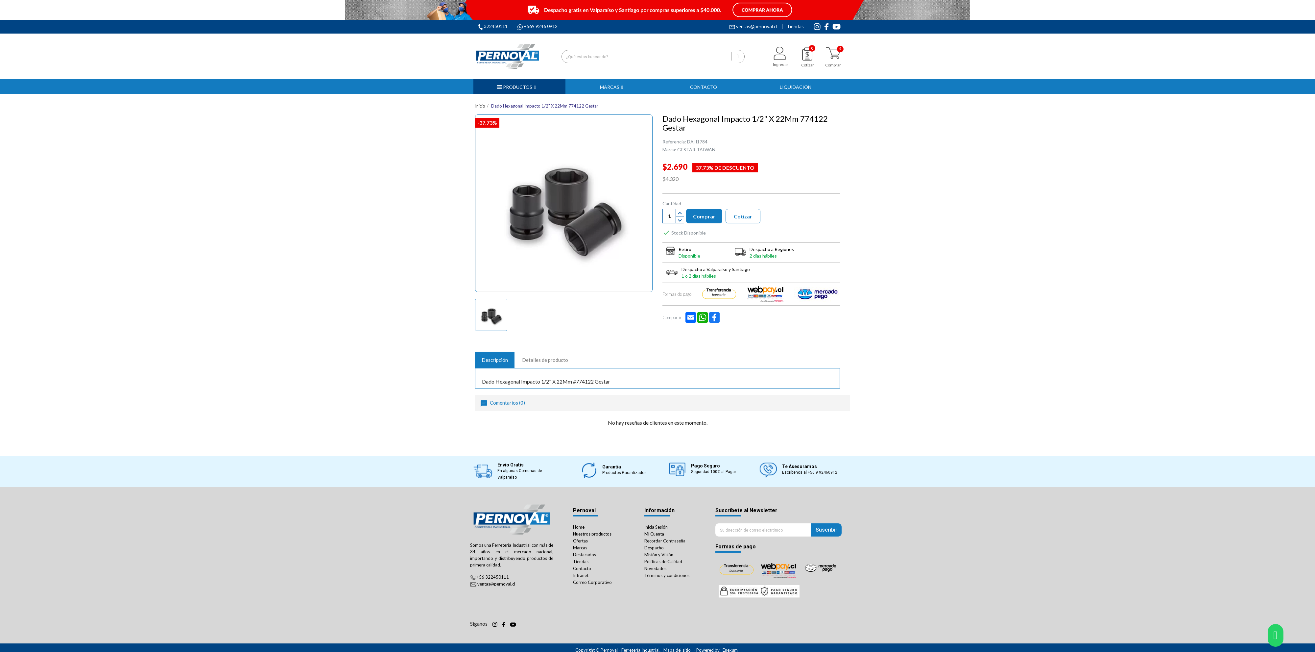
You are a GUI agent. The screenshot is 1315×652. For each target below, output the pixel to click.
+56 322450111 (493, 577)
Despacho (654, 547)
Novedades (655, 568)
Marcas (580, 547)
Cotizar (743, 216)
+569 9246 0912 (541, 26)
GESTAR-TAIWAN (696, 149)
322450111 (496, 26)
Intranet (580, 575)
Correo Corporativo (592, 582)
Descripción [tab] (495, 360)
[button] (611, 86)
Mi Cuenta (654, 534)
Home (579, 527)
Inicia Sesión (656, 527)
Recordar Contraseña (664, 540)
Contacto (582, 568)
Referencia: (674, 141)
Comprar (704, 216)
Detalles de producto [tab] (545, 360)
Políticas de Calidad (663, 561)
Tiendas (795, 26)
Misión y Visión (658, 554)
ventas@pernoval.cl (756, 26)
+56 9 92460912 (822, 472)
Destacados (584, 554)
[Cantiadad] (669, 216)
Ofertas (580, 540)
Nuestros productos (592, 534)
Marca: (669, 149)
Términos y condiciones (666, 575)
